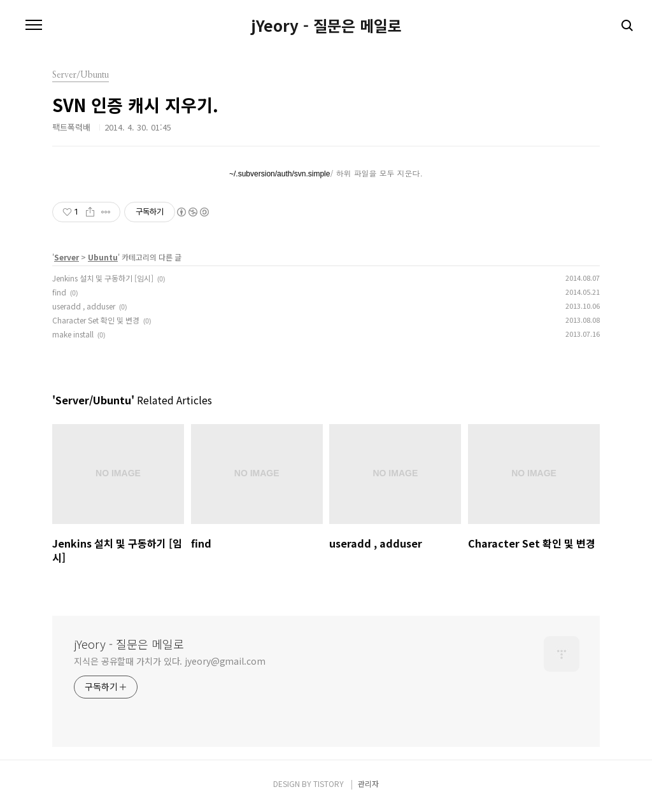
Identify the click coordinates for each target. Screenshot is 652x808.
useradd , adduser (83, 306)
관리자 (368, 783)
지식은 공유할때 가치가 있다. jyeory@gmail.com (170, 661)
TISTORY (328, 783)
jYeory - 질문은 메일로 (326, 25)
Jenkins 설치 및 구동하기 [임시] (102, 278)
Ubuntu (103, 257)
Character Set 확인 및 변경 (95, 320)
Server (66, 257)
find (59, 292)
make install (73, 334)
